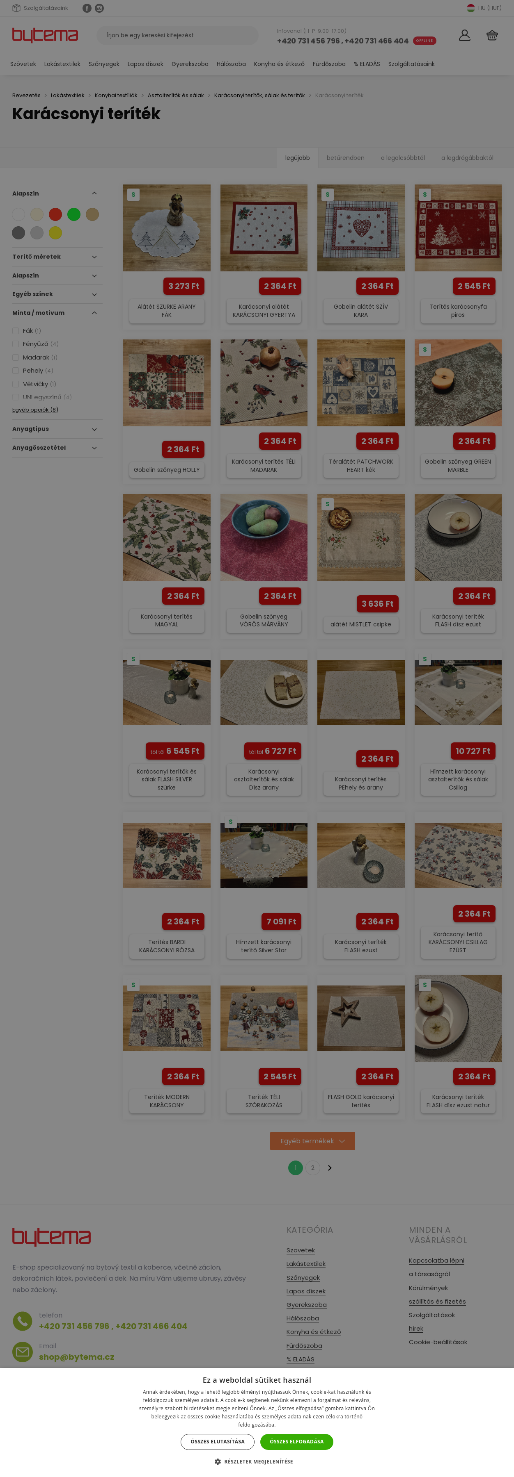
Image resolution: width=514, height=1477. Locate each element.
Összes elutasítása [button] (217, 1441)
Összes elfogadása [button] (297, 1441)
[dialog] (257, 738)
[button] (257, 1461)
